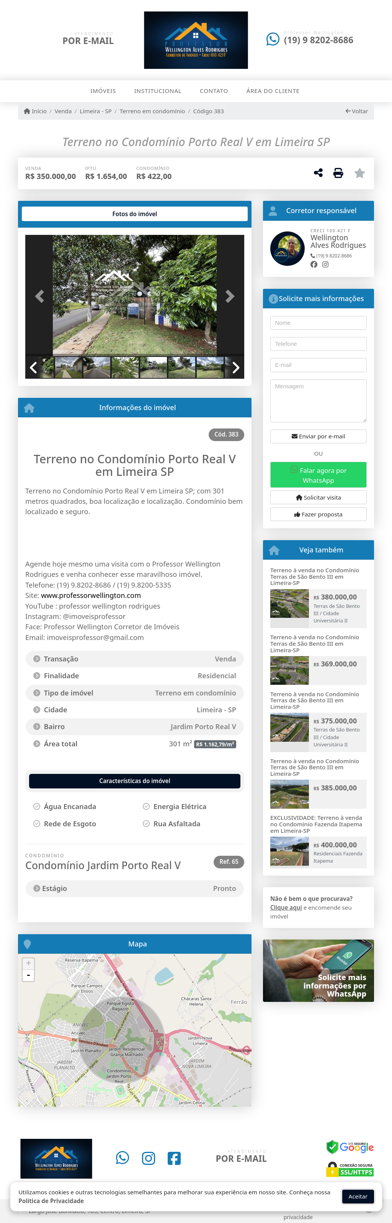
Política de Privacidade (51, 1199)
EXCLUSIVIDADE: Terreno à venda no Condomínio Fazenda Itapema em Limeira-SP (316, 824)
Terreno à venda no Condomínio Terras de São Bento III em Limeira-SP (314, 576)
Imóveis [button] (103, 90)
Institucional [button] (158, 90)
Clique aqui (286, 907)
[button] (41, 296)
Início (35, 111)
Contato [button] (214, 90)
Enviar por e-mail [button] (318, 436)
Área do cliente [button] (273, 90)
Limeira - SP (95, 111)
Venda (63, 111)
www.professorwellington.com (91, 595)
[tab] (50, 214)
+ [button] (28, 964)
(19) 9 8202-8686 (318, 40)
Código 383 (208, 111)
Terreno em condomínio (152, 111)
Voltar (357, 111)
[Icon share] (123, 1159)
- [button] (28, 975)
